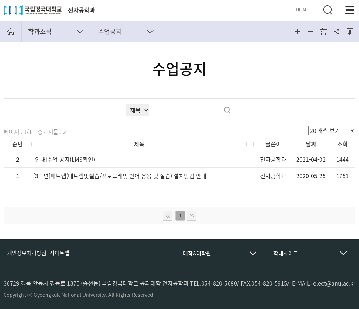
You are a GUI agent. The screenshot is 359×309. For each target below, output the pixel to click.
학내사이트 (285, 253)
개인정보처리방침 (26, 253)
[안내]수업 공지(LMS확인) (64, 159)
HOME (302, 9)
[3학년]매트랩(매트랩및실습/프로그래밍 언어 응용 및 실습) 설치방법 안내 (119, 176)
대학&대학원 (197, 253)
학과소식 (40, 31)
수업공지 (110, 31)
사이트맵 (59, 253)
